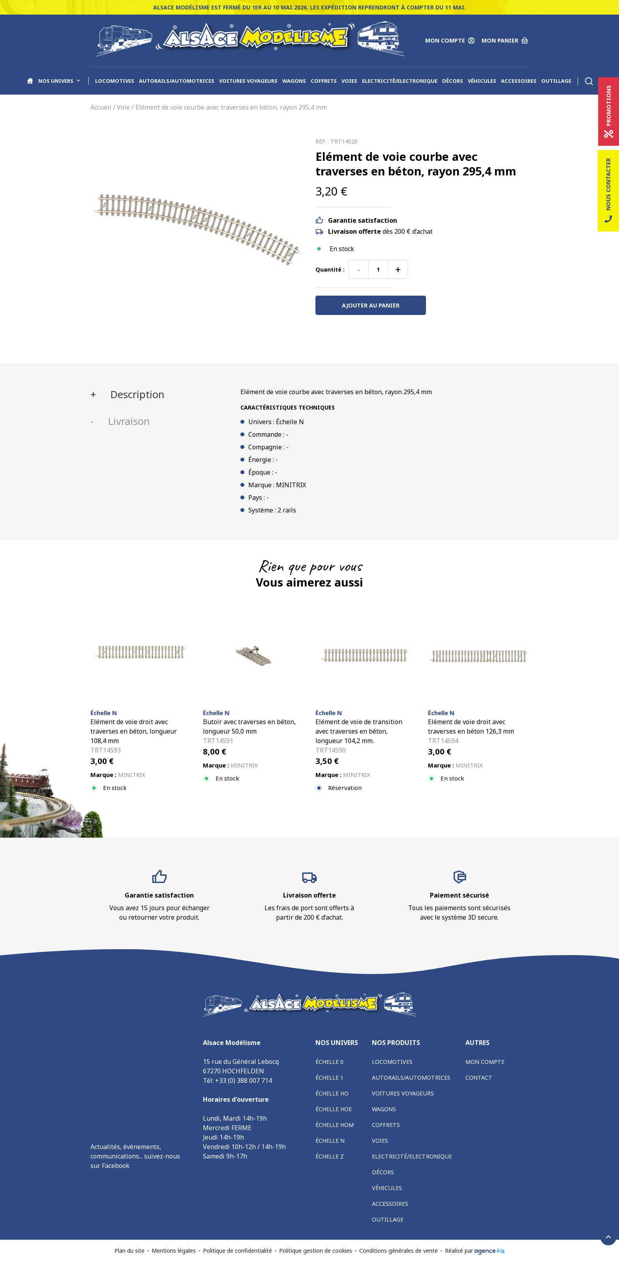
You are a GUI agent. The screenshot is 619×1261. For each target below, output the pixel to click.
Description (136, 394)
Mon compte (485, 1061)
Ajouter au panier (371, 305)
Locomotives (114, 80)
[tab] (159, 394)
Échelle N (330, 1140)
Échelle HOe (333, 1109)
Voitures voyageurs (248, 80)
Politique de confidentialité (237, 1250)
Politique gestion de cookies (315, 1250)
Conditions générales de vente (398, 1250)
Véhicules (482, 80)
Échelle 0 (329, 1061)
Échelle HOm (334, 1125)
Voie (123, 107)
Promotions (608, 111)
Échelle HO (332, 1093)
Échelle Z (329, 1156)
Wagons (294, 80)
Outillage (556, 80)
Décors (452, 80)
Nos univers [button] (59, 80)
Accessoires (518, 80)
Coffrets (324, 80)
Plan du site (129, 1250)
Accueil (100, 107)
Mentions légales (174, 1250)
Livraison (127, 421)
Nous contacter (608, 191)
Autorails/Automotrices (176, 80)
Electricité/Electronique (399, 80)
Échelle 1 (329, 1077)
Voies (349, 80)
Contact (478, 1077)
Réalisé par (475, 1251)
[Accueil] (30, 81)
